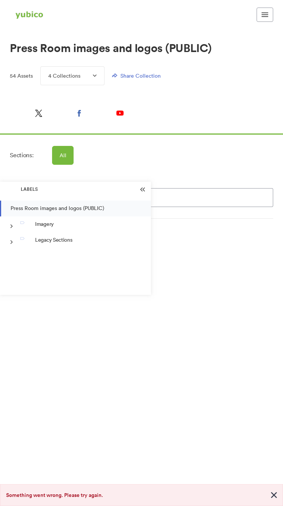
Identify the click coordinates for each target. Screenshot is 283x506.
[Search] (174, 197)
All (63, 155)
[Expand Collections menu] (88, 75)
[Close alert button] (274, 495)
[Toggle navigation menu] (265, 15)
